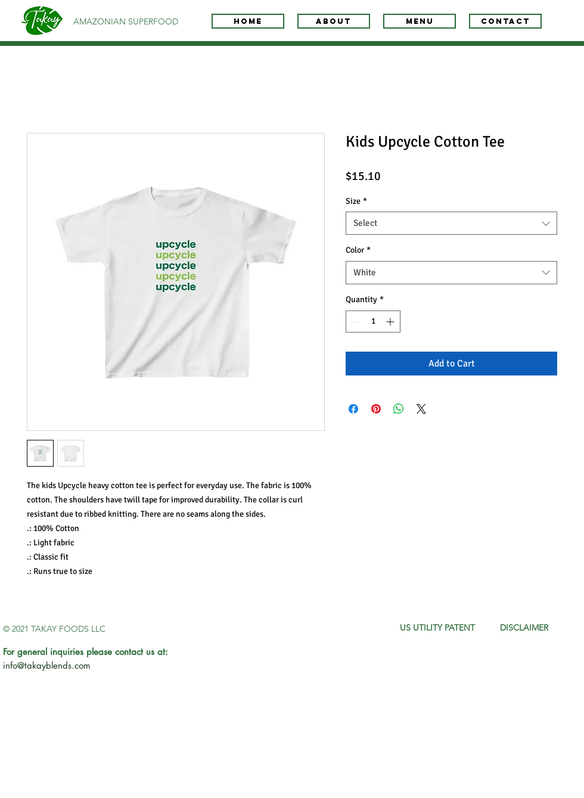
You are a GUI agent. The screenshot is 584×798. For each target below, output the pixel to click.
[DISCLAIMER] (524, 628)
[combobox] (451, 223)
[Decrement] (354, 321)
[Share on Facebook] (353, 409)
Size (356, 201)
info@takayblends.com (47, 665)
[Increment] (391, 321)
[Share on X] (421, 409)
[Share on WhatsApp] (399, 409)
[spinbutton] (373, 321)
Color (358, 250)
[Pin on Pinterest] (376, 409)
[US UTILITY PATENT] (437, 628)
